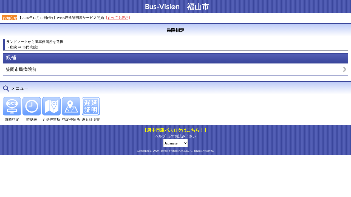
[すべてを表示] (118, 18)
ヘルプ (160, 136)
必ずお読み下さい (182, 136)
